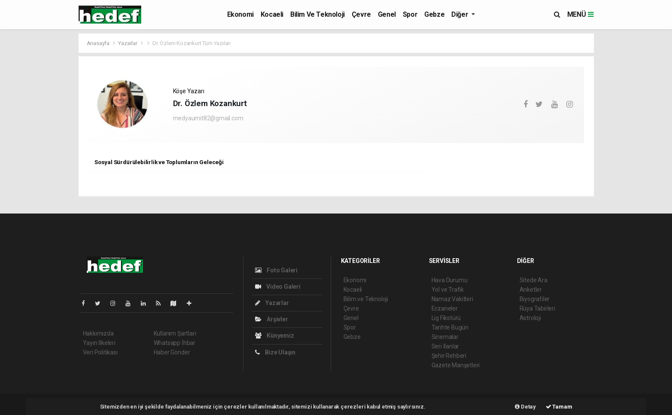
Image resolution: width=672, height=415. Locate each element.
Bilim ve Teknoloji (317, 14)
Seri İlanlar (445, 346)
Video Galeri (278, 286)
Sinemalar (445, 336)
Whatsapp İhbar (174, 342)
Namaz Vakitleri (452, 299)
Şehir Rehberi (449, 355)
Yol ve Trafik (448, 289)
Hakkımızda (98, 333)
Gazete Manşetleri (456, 365)
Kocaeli (272, 14)
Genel (387, 14)
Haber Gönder (172, 352)
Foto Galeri (276, 270)
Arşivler (271, 319)
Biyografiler (535, 299)
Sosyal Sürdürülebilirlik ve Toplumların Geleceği (159, 162)
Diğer (460, 14)
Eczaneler (445, 308)
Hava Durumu (450, 280)
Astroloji (530, 317)
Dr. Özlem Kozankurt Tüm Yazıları (191, 43)
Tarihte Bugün (450, 327)
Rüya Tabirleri (537, 308)
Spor (410, 14)
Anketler (531, 289)
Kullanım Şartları (175, 333)
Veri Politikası (100, 352)
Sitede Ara (533, 280)
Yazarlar (128, 43)
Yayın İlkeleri (99, 342)
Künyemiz (274, 335)
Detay (525, 406)
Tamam (559, 406)
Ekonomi (240, 14)
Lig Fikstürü (446, 317)
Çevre (361, 14)
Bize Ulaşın (275, 352)
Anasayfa (99, 43)
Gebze (434, 14)
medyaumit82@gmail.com (208, 118)
